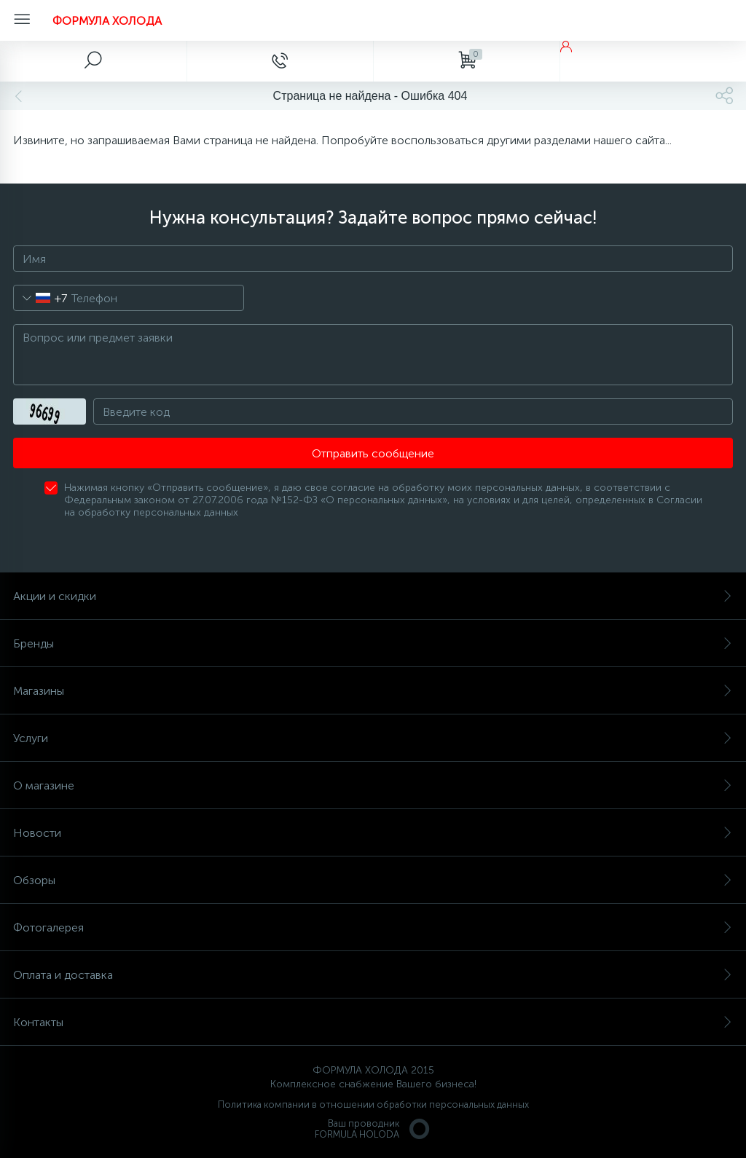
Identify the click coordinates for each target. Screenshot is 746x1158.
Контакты (373, 1022)
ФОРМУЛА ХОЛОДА (107, 21)
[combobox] (40, 297)
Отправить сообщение (373, 453)
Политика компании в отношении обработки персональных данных (373, 1104)
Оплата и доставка (373, 975)
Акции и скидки (373, 596)
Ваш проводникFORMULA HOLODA (373, 1129)
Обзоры (373, 880)
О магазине (373, 785)
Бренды (373, 643)
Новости (373, 833)
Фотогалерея (373, 927)
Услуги (373, 738)
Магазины (373, 691)
